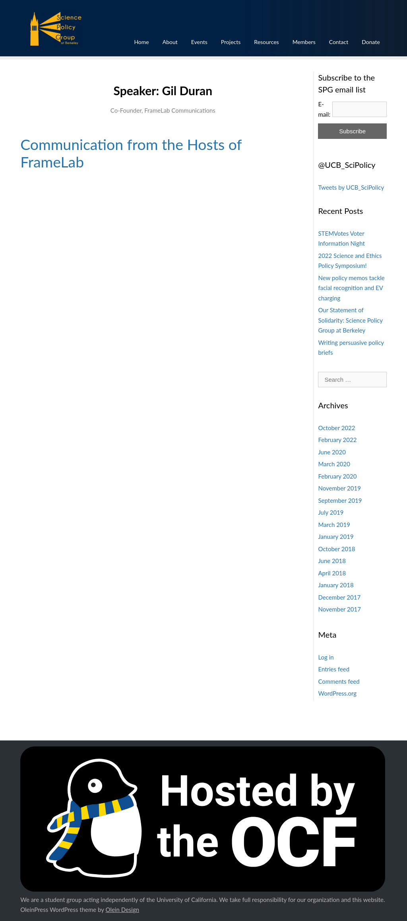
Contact (339, 41)
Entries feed (333, 669)
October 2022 (336, 427)
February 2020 (337, 476)
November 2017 (339, 609)
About (170, 41)
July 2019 (330, 512)
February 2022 (337, 439)
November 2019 (339, 488)
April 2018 (332, 573)
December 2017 (339, 597)
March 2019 (334, 524)
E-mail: (324, 109)
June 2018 (331, 560)
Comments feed (338, 681)
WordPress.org (337, 693)
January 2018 (335, 584)
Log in (325, 657)
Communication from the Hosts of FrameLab (131, 153)
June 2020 (331, 452)
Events (199, 41)
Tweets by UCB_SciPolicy (351, 187)
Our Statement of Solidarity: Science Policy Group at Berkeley (350, 320)
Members (304, 41)
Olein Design (123, 909)
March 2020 (334, 463)
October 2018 (336, 548)
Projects (231, 41)
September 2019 (340, 500)
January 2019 (335, 536)
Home (141, 41)
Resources (266, 41)
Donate (371, 41)
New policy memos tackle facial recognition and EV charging (351, 288)
